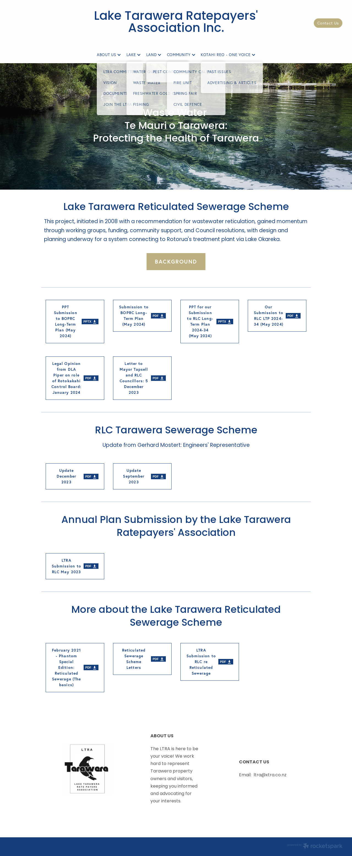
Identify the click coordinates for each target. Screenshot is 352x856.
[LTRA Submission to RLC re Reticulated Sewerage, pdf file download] (209, 662)
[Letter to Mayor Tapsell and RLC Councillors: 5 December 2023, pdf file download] (142, 378)
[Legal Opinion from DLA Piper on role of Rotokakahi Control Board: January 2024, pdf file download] (75, 378)
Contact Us (328, 23)
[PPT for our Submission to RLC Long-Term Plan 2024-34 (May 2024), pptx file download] (209, 321)
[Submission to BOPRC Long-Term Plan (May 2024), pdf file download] (142, 316)
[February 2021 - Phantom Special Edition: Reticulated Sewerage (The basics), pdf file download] (75, 667)
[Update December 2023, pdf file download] (75, 476)
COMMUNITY (181, 54)
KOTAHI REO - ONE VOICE (228, 54)
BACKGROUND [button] (176, 261)
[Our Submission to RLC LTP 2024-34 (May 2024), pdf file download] (277, 316)
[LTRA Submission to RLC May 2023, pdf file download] (75, 566)
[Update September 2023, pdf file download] (142, 476)
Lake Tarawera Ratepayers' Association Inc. (176, 23)
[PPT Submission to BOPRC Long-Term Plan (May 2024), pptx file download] (75, 321)
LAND (153, 54)
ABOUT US (109, 54)
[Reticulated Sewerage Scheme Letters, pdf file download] (142, 659)
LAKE (134, 54)
